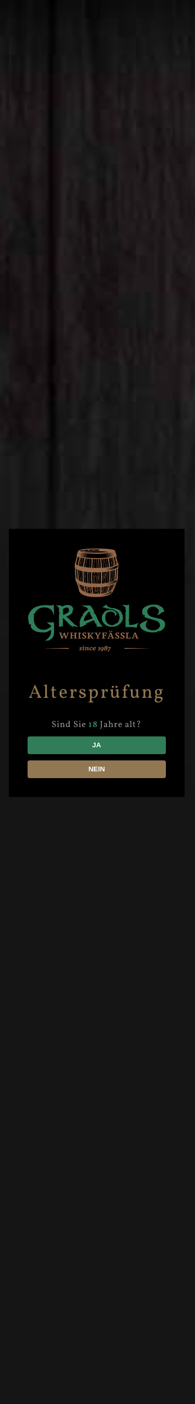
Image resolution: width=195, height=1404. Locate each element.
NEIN (97, 769)
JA (97, 745)
